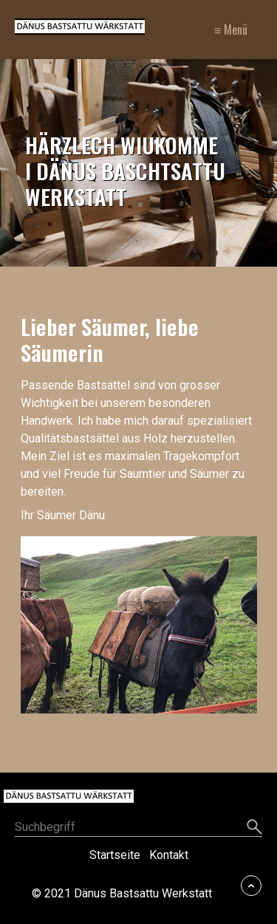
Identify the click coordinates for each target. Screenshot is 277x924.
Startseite (114, 855)
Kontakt (168, 855)
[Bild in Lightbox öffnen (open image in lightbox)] (139, 624)
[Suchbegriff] (138, 828)
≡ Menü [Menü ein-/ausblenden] (230, 29)
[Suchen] (254, 828)
